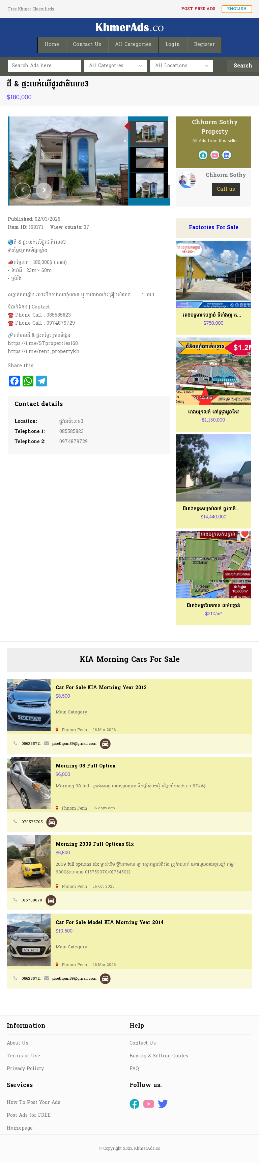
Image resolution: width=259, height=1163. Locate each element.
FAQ (134, 1069)
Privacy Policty (25, 1069)
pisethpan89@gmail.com (74, 744)
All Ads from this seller (215, 141)
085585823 (71, 431)
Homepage (20, 1128)
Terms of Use (23, 1056)
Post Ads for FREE (29, 1115)
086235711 (31, 744)
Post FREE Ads (198, 9)
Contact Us (143, 1043)
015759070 (32, 900)
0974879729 (73, 441)
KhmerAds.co (147, 1149)
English (237, 9)
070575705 (32, 822)
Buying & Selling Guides (159, 1056)
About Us (17, 1043)
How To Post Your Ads (33, 1102)
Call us (226, 189)
